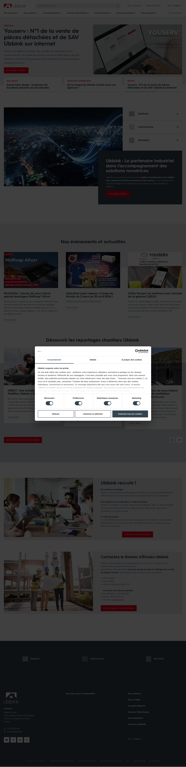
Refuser (56, 414)
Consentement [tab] (54, 360)
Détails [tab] (93, 360)
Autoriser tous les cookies (130, 414)
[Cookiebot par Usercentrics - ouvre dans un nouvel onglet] (137, 351)
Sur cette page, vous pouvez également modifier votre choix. (100, 391)
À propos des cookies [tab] (132, 360)
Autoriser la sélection (93, 414)
